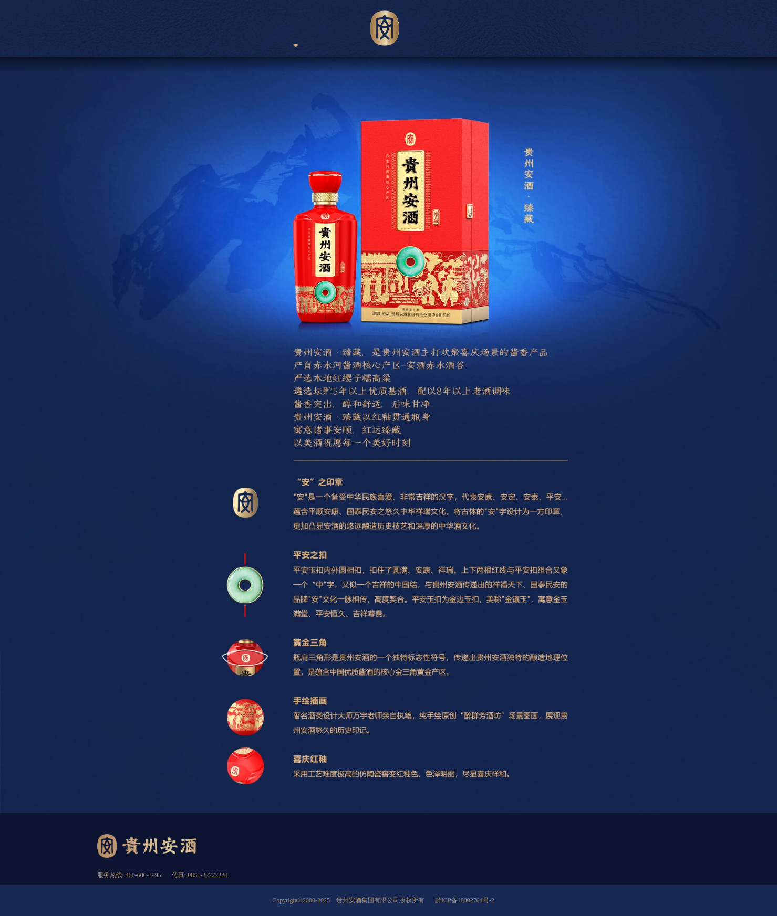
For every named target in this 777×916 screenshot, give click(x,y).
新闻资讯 (481, 29)
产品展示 (296, 29)
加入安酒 (564, 29)
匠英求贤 (647, 29)
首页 (130, 29)
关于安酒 (213, 29)
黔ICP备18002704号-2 (464, 900)
